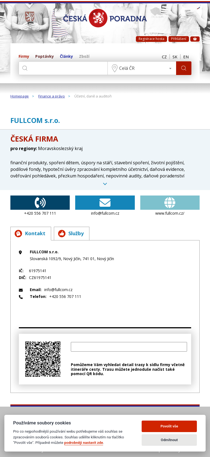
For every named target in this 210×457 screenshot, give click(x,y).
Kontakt (29, 233)
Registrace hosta (151, 38)
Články (66, 56)
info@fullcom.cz (105, 206)
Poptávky (44, 56)
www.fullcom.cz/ (170, 206)
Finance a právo (51, 96)
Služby (71, 233)
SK (175, 56)
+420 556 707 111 (40, 206)
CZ (164, 56)
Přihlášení (178, 38)
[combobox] (142, 68)
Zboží (84, 56)
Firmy (24, 56)
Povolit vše (169, 426)
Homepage (19, 96)
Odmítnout (169, 440)
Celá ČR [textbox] (127, 68)
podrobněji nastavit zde (83, 442)
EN (186, 56)
